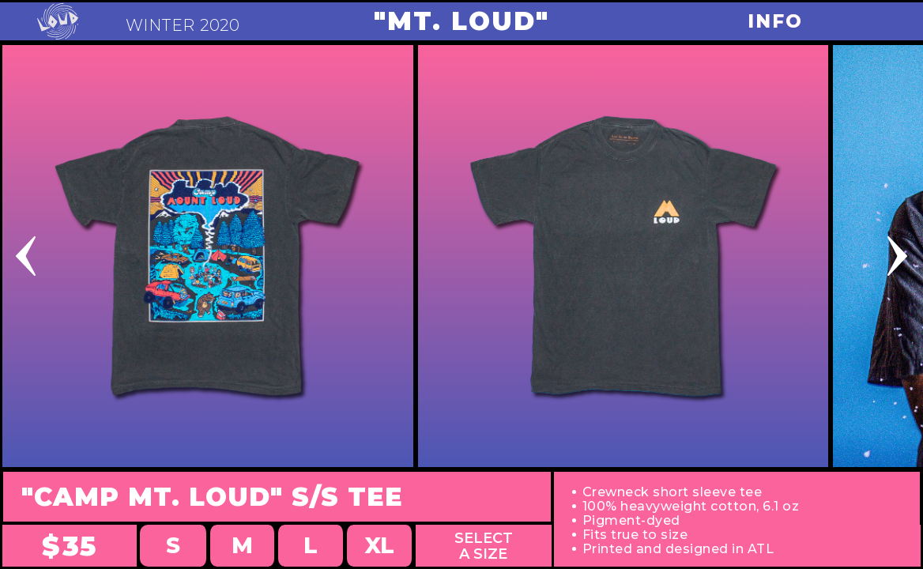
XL (379, 545)
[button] (92, 256)
